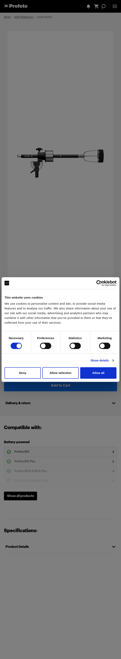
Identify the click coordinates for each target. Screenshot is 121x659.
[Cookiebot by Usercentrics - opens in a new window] (99, 283)
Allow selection (61, 373)
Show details (100, 360)
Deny (22, 373)
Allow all (98, 373)
